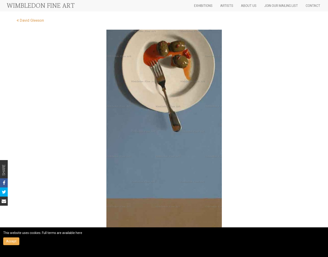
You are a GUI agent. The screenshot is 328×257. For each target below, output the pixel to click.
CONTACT (313, 6)
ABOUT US (248, 6)
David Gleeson (30, 20)
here (79, 233)
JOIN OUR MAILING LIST (281, 6)
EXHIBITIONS (203, 6)
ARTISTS (226, 6)
